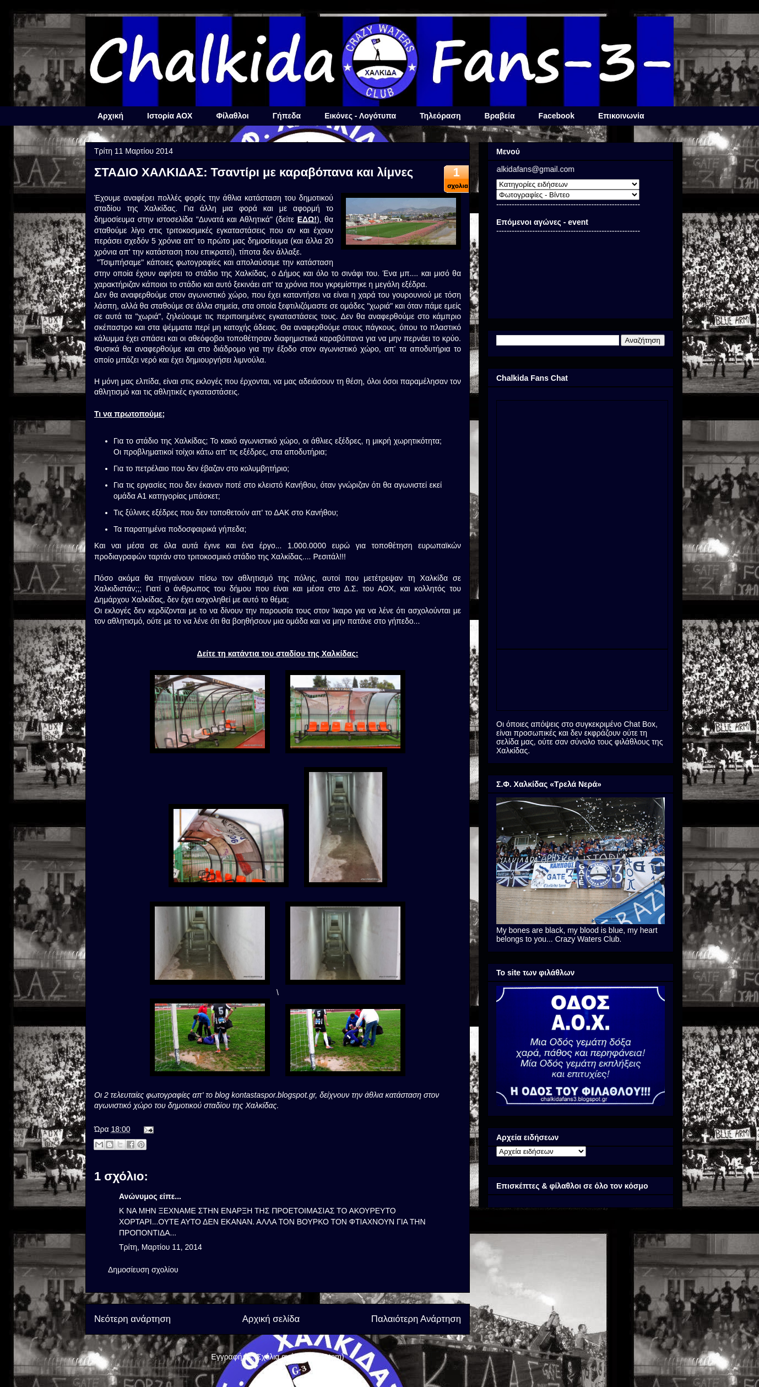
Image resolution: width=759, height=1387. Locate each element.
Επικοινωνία (621, 115)
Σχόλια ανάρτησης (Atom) (300, 1356)
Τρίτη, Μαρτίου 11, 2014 (160, 1247)
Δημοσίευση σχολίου (143, 1269)
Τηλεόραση (440, 115)
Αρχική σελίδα (271, 1319)
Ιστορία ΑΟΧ (169, 115)
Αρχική (110, 115)
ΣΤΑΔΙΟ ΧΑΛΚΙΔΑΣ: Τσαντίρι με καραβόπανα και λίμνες (253, 172)
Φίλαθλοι (232, 115)
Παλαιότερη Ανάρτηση (416, 1319)
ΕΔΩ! (307, 219)
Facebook (556, 115)
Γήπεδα (287, 115)
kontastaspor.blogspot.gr (273, 1095)
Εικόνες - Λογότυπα (360, 115)
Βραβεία (500, 115)
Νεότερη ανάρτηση (132, 1319)
